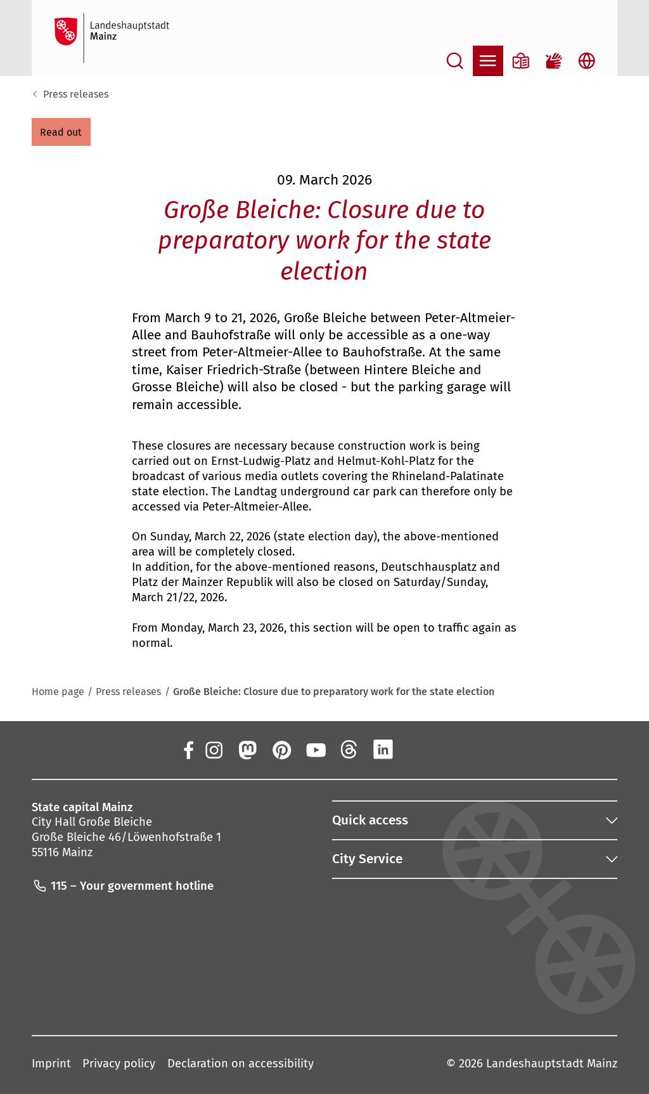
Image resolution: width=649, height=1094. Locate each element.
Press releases (75, 94)
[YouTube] (315, 749)
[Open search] (455, 61)
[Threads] (349, 749)
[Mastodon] (247, 749)
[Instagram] (213, 749)
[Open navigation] (488, 61)
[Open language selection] (587, 61)
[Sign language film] (554, 61)
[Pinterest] (281, 749)
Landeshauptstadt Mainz (551, 1064)
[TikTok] (451, 749)
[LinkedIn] (383, 749)
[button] (61, 132)
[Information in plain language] (521, 61)
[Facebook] (188, 749)
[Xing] (417, 749)
